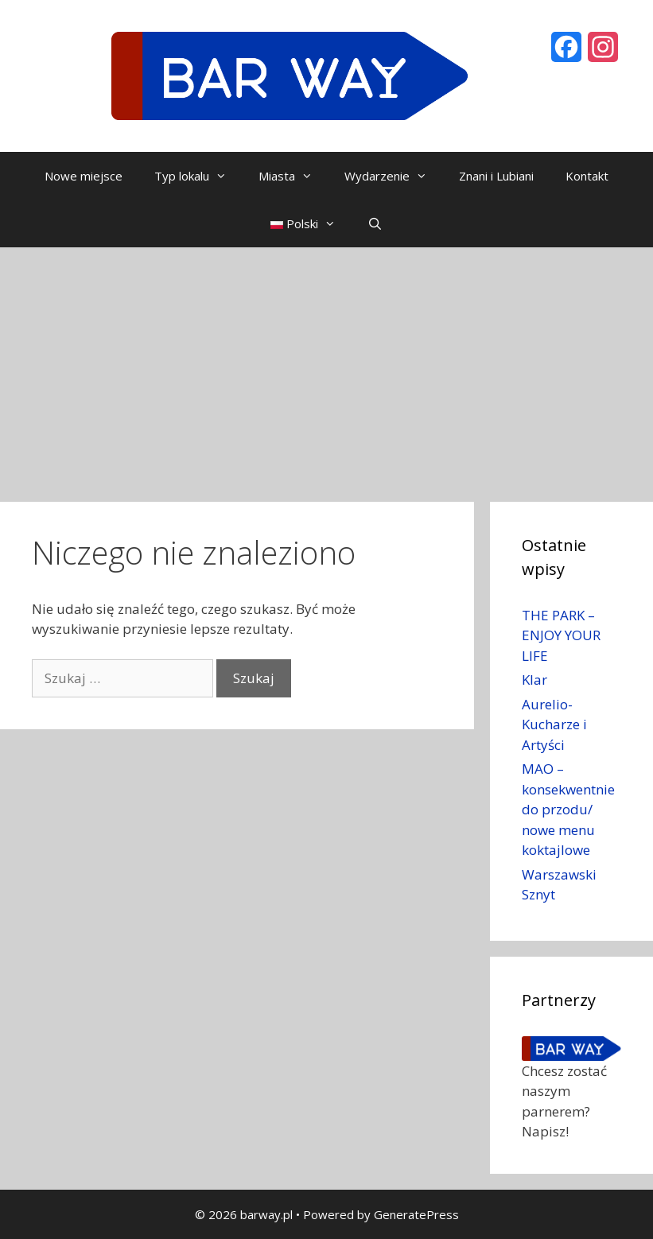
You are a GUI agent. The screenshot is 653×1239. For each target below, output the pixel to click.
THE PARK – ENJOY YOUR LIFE (561, 635)
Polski (311, 223)
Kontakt (587, 176)
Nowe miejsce (83, 176)
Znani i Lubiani (496, 176)
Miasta (293, 176)
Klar (534, 679)
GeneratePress (416, 1214)
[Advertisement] (326, 366)
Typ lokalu (198, 176)
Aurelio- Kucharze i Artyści (554, 724)
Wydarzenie (393, 176)
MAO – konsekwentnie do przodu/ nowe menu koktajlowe (568, 809)
